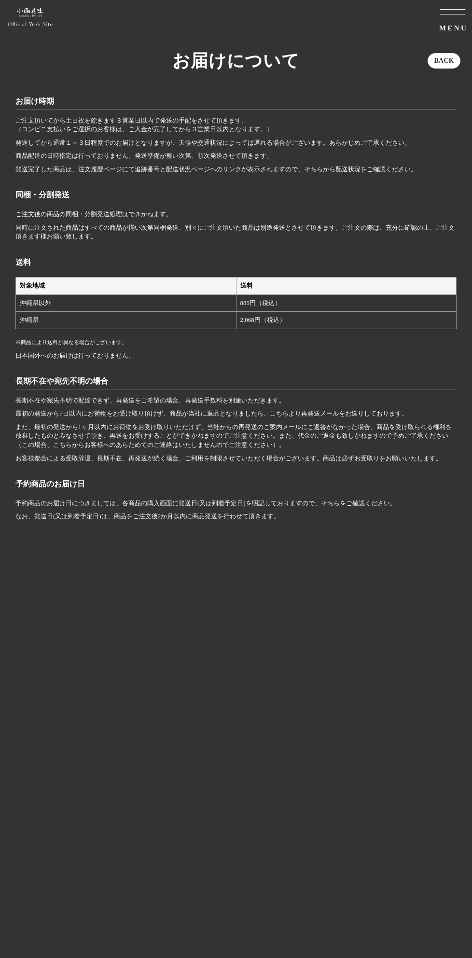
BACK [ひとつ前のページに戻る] (444, 60)
